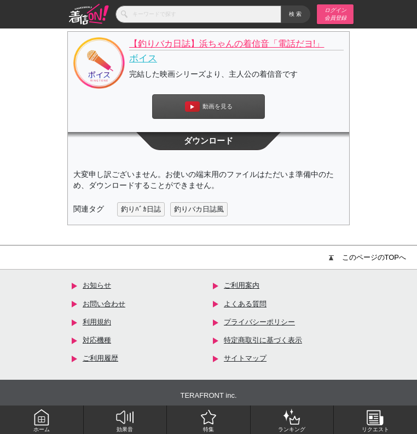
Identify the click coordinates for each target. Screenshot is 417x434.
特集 (208, 420)
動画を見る (209, 106)
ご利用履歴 (100, 358)
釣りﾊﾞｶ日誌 (141, 209)
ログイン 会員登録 (335, 14)
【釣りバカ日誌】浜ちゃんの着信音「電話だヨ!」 (226, 43)
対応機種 (97, 340)
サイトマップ (245, 358)
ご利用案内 (241, 285)
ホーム (41, 420)
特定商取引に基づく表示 (263, 340)
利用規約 (97, 322)
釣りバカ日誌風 (199, 209)
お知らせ (97, 285)
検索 (296, 14)
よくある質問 (245, 304)
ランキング (291, 420)
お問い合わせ (104, 304)
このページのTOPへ (368, 257)
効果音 (125, 420)
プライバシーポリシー (259, 322)
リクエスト (375, 420)
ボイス (143, 58)
